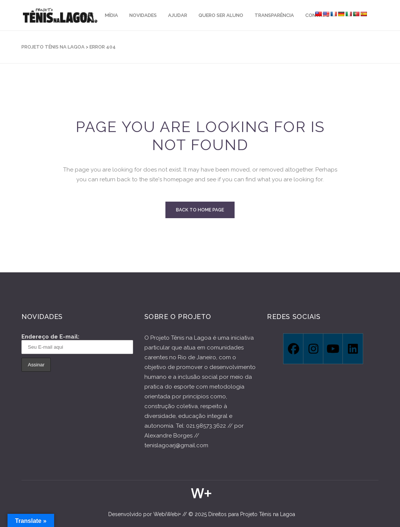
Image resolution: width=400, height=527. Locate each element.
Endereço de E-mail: (77, 343)
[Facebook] (293, 348)
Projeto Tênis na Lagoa (53, 47)
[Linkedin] (352, 348)
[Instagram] (313, 348)
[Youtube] (333, 348)
